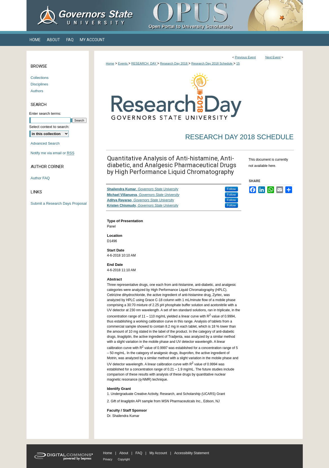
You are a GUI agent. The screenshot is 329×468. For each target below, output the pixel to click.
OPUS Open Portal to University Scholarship (221, 15)
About (123, 453)
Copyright (124, 459)
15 (238, 63)
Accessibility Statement (191, 453)
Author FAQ (40, 178)
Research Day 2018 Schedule (212, 63)
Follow (231, 189)
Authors (37, 91)
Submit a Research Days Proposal (59, 203)
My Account (158, 453)
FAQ (138, 453)
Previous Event (245, 57)
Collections (40, 78)
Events (123, 63)
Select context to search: (49, 127)
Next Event (273, 57)
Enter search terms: (45, 113)
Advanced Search (45, 143)
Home (110, 63)
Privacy (107, 459)
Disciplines (39, 84)
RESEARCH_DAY (144, 63)
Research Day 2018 (174, 63)
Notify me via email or (52, 153)
